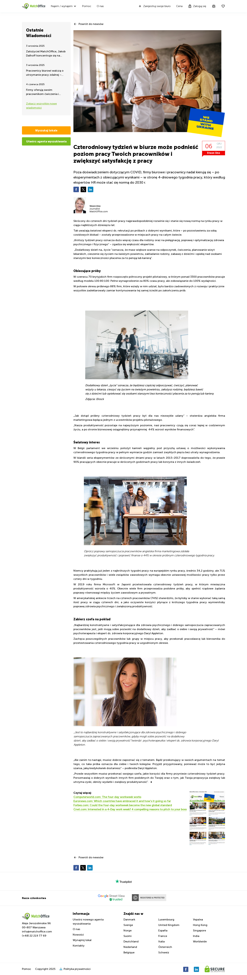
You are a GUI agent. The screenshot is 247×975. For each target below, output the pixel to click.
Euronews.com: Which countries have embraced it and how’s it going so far (122, 801)
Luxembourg (166, 919)
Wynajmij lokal (82, 940)
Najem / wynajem (62, 6)
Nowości (78, 934)
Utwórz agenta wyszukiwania (46, 141)
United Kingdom (168, 925)
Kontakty (79, 945)
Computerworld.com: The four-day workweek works (107, 797)
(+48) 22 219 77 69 (34, 935)
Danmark (129, 919)
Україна (198, 919)
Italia (161, 941)
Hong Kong (200, 925)
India (196, 936)
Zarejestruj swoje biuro (154, 6)
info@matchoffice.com (37, 931)
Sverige (128, 925)
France (162, 936)
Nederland (130, 946)
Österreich (165, 946)
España (162, 930)
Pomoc (86, 6)
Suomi (128, 936)
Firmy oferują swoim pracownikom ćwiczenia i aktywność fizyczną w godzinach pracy (42, 92)
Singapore (199, 930)
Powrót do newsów (91, 23)
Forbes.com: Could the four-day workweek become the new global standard (122, 805)
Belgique (129, 952)
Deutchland (131, 941)
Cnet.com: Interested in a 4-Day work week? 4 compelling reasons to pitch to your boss (130, 809)
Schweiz (163, 952)
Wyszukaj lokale (46, 130)
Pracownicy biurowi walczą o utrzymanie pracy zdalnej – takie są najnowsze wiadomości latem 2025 (44, 73)
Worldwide (200, 941)
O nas (100, 6)
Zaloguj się (197, 6)
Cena (179, 6)
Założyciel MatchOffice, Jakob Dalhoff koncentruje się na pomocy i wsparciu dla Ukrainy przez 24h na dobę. (46, 54)
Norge (128, 930)
